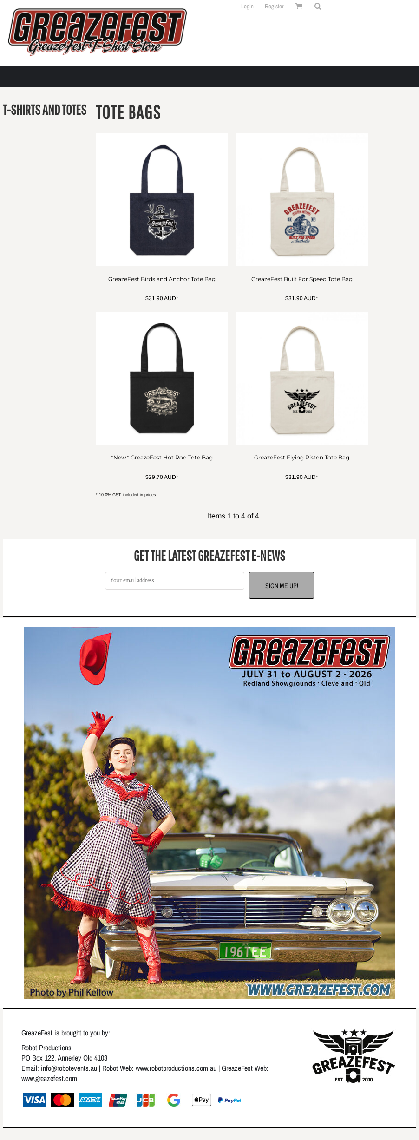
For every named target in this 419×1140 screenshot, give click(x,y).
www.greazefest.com (49, 1078)
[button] (317, 6)
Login (247, 6)
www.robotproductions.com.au (176, 1068)
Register (274, 6)
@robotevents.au (74, 1068)
